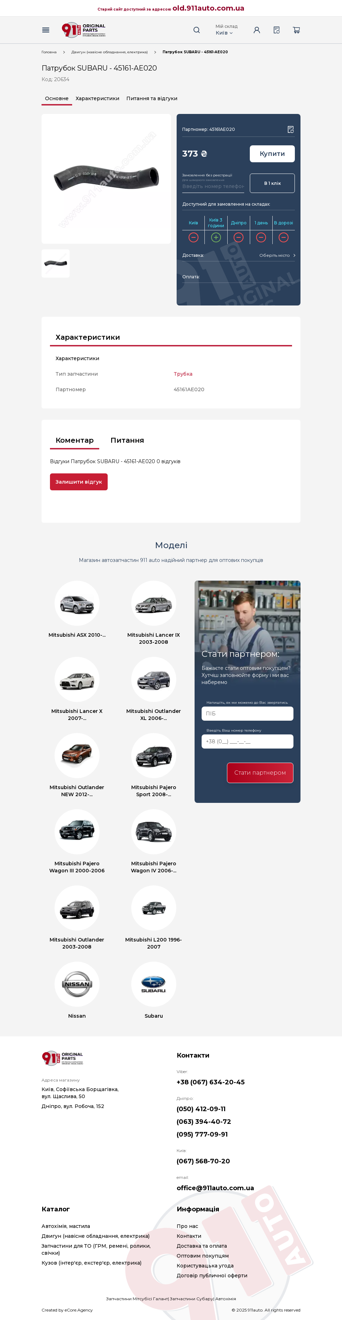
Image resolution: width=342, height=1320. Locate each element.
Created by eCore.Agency (67, 1310)
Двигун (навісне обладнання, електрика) (109, 52)
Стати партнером (260, 772)
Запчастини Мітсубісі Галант (137, 1298)
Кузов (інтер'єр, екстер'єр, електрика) (91, 1263)
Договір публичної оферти (212, 1275)
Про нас (187, 1226)
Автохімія (225, 1298)
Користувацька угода (205, 1266)
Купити (272, 154)
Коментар (75, 440)
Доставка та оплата (202, 1246)
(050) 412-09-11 (201, 1109)
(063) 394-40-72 (204, 1122)
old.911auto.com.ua (208, 8)
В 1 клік (272, 183)
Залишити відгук (79, 482)
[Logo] (83, 30)
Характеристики (97, 98)
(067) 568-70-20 (203, 1161)
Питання (127, 440)
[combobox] (277, 255)
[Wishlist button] (290, 129)
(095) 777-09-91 (202, 1134)
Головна (49, 52)
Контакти (189, 1236)
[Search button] (196, 30)
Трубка (183, 374)
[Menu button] (46, 30)
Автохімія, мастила (66, 1226)
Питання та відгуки (151, 98)
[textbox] (274, 255)
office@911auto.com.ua (215, 1188)
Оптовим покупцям (203, 1256)
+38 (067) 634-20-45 (211, 1082)
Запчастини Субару (191, 1298)
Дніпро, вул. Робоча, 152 (73, 1106)
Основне (57, 98)
